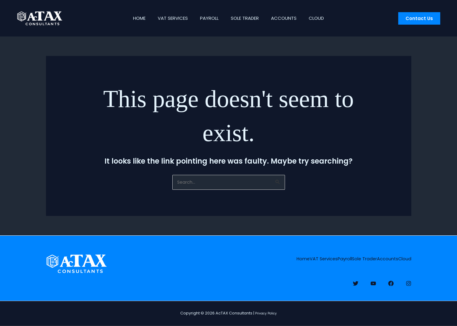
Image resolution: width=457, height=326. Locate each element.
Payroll (208, 18)
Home (131, 18)
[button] (419, 18)
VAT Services (168, 18)
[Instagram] (408, 281)
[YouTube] (373, 281)
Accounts (288, 18)
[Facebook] (391, 281)
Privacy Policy (266, 314)
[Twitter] (355, 281)
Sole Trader (246, 18)
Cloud (324, 18)
